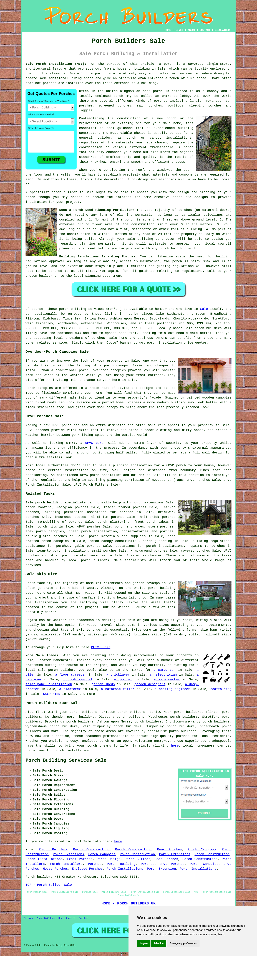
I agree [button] (144, 943)
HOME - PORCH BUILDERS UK (128, 903)
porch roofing (39, 507)
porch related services (83, 555)
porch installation (71, 750)
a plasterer (70, 689)
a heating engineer (172, 689)
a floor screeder (70, 674)
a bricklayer (118, 674)
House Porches (55, 869)
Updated (70, 918)
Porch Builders (53, 849)
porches (98, 338)
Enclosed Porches (87, 869)
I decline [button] (158, 943)
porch (199, 328)
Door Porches (169, 849)
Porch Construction (91, 849)
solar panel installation (49, 684)
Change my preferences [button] (183, 943)
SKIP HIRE (51, 694)
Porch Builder (137, 859)
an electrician (163, 674)
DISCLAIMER (222, 30)
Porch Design (108, 859)
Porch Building (121, 864)
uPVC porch (95, 443)
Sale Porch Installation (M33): (56, 64)
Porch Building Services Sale (66, 760)
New (60, 918)
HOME (168, 30)
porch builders (182, 731)
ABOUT (191, 30)
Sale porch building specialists (56, 502)
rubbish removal (77, 679)
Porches (95, 864)
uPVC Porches (172, 864)
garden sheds (103, 684)
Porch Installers (66, 864)
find (39, 712)
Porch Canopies (202, 849)
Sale (204, 309)
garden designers (149, 684)
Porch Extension (161, 869)
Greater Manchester (144, 555)
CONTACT (205, 30)
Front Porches (79, 859)
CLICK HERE (100, 647)
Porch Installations (44, 859)
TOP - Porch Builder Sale (49, 885)
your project (68, 202)
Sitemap (28, 918)
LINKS (179, 30)
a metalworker (167, 679)
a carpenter (164, 670)
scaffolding (220, 689)
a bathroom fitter (117, 689)
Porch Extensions (68, 854)
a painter (123, 679)
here (175, 745)
